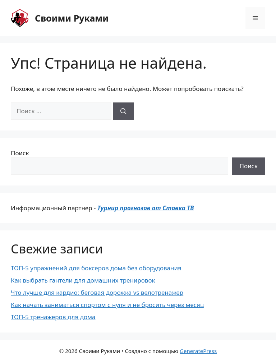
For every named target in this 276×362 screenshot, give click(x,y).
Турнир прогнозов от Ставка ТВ (145, 208)
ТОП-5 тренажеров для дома (53, 317)
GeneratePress (198, 350)
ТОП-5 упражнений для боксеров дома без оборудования (96, 268)
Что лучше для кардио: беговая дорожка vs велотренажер (97, 292)
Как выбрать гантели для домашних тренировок (83, 280)
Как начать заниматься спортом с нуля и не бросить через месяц (107, 305)
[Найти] (123, 111)
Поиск (20, 153)
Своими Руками (72, 18)
